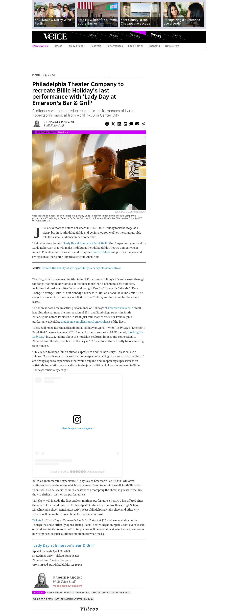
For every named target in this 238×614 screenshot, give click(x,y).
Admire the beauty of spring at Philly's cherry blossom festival (81, 268)
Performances (115, 45)
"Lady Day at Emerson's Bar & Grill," (86, 243)
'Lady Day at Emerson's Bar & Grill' (63, 545)
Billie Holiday (123, 592)
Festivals (96, 45)
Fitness (58, 45)
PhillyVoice (55, 36)
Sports (176, 35)
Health (113, 35)
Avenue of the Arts (43, 599)
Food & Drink (135, 45)
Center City (108, 592)
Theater (96, 592)
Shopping (154, 45)
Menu (37, 36)
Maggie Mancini (61, 121)
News (92, 35)
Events (155, 35)
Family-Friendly (76, 45)
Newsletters (172, 45)
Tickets (36, 520)
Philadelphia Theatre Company (77, 599)
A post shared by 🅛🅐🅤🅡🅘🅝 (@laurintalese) (77, 471)
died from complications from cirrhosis (85, 321)
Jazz (57, 599)
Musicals (63, 132)
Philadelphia (83, 592)
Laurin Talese (101, 252)
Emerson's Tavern (119, 308)
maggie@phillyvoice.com (67, 585)
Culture (135, 35)
